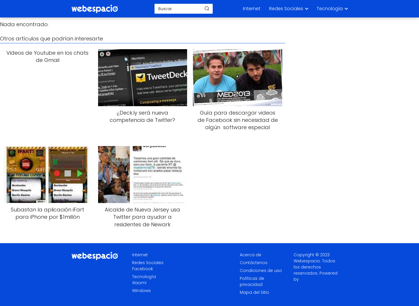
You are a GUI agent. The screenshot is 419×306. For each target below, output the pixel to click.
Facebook (142, 269)
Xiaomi (139, 283)
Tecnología (330, 8)
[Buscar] (207, 8)
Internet (251, 8)
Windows (141, 290)
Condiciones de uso (261, 270)
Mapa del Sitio (254, 292)
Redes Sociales (286, 8)
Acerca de (250, 255)
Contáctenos (253, 263)
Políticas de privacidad (252, 281)
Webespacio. (307, 261)
